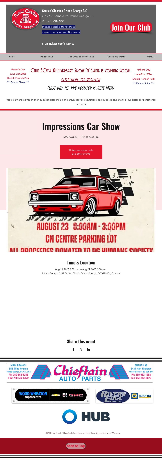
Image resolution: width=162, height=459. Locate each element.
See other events (81, 153)
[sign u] (131, 27)
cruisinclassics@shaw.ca (58, 43)
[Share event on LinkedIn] (88, 349)
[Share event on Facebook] (73, 349)
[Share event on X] (81, 349)
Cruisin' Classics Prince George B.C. (65, 10)
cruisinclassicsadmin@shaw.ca (61, 32)
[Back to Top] (76, 446)
